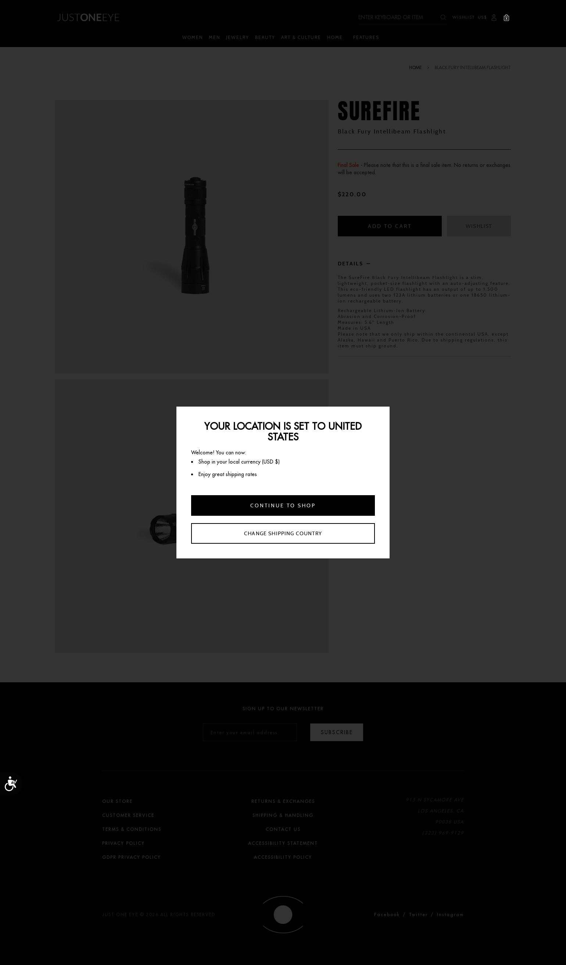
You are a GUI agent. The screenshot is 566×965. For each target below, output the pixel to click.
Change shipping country (283, 533)
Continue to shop (283, 505)
